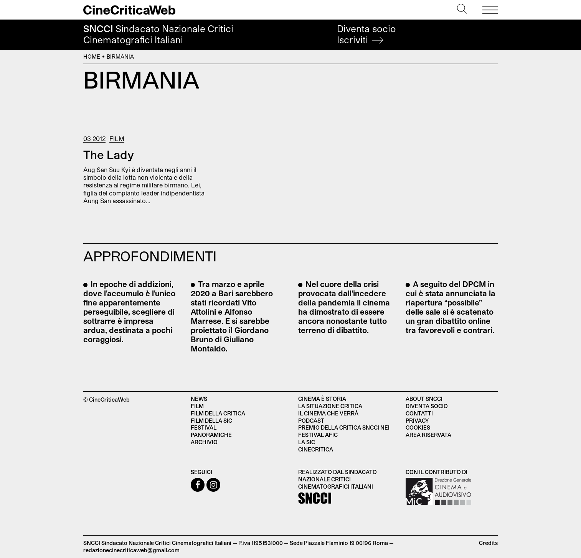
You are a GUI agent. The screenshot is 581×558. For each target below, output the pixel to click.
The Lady (108, 154)
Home (91, 56)
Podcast (311, 420)
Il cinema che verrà (328, 413)
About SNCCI (424, 399)
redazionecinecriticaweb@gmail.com (131, 550)
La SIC (306, 442)
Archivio (204, 442)
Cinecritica (315, 449)
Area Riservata (428, 435)
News (199, 399)
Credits (488, 543)
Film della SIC (211, 420)
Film (116, 138)
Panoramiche (211, 435)
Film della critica (218, 413)
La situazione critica (330, 406)
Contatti (419, 413)
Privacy (417, 420)
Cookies (418, 427)
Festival (203, 427)
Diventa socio (366, 34)
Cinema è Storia (322, 399)
